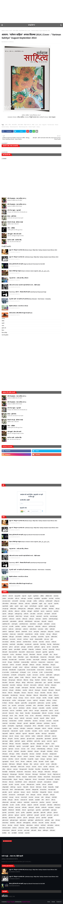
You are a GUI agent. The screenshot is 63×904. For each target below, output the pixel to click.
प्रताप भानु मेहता (21, 705)
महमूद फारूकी (5, 733)
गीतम (51, 654)
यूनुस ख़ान (32, 746)
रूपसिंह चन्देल (29, 761)
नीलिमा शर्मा (35, 695)
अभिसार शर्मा (37, 608)
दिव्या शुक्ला (50, 680)
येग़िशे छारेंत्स (38, 746)
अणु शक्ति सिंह (37, 598)
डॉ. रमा (29, 672)
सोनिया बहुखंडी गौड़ (26, 822)
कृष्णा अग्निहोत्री (17, 649)
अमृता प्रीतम (56, 611)
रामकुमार (36, 759)
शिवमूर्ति (56, 787)
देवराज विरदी (12, 685)
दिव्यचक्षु (31, 680)
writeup (7, 30)
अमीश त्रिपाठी (36, 611)
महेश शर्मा (11, 736)
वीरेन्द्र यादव (11, 782)
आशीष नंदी (4, 631)
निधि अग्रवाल (51, 690)
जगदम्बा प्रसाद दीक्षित (25, 662)
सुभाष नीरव (23, 815)
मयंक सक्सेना (34, 731)
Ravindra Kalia (50, 124)
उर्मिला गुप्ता (54, 634)
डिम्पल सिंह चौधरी (12, 669)
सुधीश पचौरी (43, 812)
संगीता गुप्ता (52, 794)
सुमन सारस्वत (49, 815)
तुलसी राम (11, 677)
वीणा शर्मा (35, 779)
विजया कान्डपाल (28, 771)
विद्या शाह (34, 771)
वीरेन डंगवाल (4, 782)
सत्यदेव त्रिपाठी (26, 802)
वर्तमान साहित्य (20, 124)
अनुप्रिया (11, 606)
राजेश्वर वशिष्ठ (23, 759)
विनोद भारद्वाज (35, 774)
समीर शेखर (23, 805)
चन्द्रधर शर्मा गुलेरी (51, 659)
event (40, 124)
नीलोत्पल (50, 695)
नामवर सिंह (25, 690)
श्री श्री (27, 794)
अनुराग (21, 606)
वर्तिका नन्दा (9, 769)
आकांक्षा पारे (50, 621)
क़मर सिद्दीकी (14, 833)
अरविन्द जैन (26, 613)
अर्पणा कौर (32, 616)
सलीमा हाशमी (31, 807)
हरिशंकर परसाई (42, 827)
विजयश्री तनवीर (20, 771)
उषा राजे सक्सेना (19, 636)
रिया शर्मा (12, 761)
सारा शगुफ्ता (57, 807)
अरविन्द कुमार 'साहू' (18, 613)
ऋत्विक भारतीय (54, 636)
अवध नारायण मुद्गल (53, 616)
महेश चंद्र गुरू (44, 733)
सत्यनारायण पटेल (34, 802)
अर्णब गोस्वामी (11, 616)
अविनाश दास (24, 618)
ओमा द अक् (46, 639)
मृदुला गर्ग (55, 741)
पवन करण (29, 700)
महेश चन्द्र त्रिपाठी (51, 733)
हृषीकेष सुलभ (45, 830)
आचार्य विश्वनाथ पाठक (23, 624)
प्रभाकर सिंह (48, 708)
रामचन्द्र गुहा (42, 759)
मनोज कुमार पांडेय (5, 731)
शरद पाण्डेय (17, 784)
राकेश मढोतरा (45, 754)
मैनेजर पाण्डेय (18, 743)
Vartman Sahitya (5, 126)
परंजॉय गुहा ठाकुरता (21, 700)
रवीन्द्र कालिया (14, 124)
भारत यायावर (48, 720)
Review (56, 124)
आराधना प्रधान (30, 626)
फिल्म (3, 330)
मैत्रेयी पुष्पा (11, 743)
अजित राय (17, 598)
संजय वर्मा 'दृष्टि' (24, 797)
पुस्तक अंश (4, 328)
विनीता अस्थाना (47, 771)
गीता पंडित (9, 657)
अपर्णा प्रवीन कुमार (33, 606)
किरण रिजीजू (42, 644)
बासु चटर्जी (42, 718)
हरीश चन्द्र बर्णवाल (50, 827)
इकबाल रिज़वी (24, 631)
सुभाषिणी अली (29, 815)
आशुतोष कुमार (11, 631)
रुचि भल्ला (22, 761)
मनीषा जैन (44, 728)
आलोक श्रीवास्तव (33, 629)
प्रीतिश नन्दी (44, 713)
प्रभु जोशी (25, 710)
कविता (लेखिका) (20, 644)
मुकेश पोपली (55, 738)
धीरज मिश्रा (47, 685)
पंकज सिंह (44, 697)
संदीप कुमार (10, 799)
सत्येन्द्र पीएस (42, 802)
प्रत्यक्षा (10, 708)
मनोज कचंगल (56, 728)
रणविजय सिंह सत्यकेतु (41, 748)
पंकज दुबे (15, 697)
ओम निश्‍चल (25, 639)
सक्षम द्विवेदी (37, 799)
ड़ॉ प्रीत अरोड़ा (4, 669)
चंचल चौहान (29, 659)
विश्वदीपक (40, 776)
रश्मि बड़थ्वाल (4, 754)
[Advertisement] (31, 11)
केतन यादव (45, 649)
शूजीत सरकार (16, 792)
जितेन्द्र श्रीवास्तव (46, 664)
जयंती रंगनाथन (34, 662)
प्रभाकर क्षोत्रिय (41, 708)
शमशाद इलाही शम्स (47, 782)
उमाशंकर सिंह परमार (29, 634)
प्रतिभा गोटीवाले (40, 705)
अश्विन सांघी (20, 621)
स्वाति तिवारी (43, 825)
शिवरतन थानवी (5, 789)
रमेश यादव (4, 751)
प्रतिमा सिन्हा (4, 708)
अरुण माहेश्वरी (47, 613)
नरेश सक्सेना (46, 687)
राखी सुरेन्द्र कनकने (53, 754)
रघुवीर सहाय (11, 748)
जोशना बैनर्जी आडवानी (6, 667)
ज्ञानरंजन (20, 667)
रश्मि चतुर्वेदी (43, 751)
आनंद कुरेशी (40, 624)
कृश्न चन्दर (48, 646)
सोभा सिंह (47, 822)
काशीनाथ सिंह (35, 644)
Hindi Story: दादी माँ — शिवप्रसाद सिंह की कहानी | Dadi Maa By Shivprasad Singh (27, 292)
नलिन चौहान (52, 687)
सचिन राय (53, 799)
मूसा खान (43, 741)
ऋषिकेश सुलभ (5, 639)
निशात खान (24, 692)
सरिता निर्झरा (49, 805)
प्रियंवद (17, 713)
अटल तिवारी (30, 598)
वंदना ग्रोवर (34, 766)
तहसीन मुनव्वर (56, 675)
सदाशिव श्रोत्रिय (5, 805)
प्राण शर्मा (56, 710)
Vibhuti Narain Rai (14, 126)
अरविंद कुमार (10, 613)
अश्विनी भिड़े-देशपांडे (28, 621)
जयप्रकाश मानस (50, 662)
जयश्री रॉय (12, 664)
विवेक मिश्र (18, 776)
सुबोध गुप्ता (17, 815)
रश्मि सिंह (18, 754)
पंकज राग (26, 697)
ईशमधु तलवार (50, 631)
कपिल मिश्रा (12, 641)
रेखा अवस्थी (41, 761)
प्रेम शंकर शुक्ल (5, 715)
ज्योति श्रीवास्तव (34, 667)
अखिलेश (42, 596)
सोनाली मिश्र (12, 822)
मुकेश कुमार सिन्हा (39, 738)
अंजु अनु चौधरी (17, 596)
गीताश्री (14, 657)
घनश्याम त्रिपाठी (22, 659)
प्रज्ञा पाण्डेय (14, 705)
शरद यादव (23, 784)
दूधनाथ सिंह (50, 682)
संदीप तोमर (17, 799)
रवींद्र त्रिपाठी (16, 751)
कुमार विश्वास (29, 646)
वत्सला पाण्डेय (51, 766)
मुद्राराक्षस (23, 741)
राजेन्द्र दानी (26, 756)
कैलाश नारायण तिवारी (13, 652)
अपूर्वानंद (46, 606)
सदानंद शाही (55, 802)
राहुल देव (55, 759)
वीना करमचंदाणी (42, 779)
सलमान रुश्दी (17, 807)
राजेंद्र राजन (19, 756)
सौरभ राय (4, 825)
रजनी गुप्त (33, 748)
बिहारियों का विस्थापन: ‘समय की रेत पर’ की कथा (18, 305)
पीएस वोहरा (11, 703)
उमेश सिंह (36, 634)
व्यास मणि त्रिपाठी (18, 782)
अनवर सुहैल (29, 601)
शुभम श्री (10, 792)
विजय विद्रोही (4, 771)
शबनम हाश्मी (39, 782)
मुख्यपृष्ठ (3, 30)
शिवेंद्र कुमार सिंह (35, 789)
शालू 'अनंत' (19, 787)
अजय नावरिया (10, 598)
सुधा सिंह (22, 812)
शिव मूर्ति (44, 787)
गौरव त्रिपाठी (4, 659)
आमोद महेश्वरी (46, 624)
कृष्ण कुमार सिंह (55, 646)
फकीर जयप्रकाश (38, 715)
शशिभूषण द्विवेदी (5, 787)
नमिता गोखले (32, 687)
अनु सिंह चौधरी (34, 603)
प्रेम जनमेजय (50, 713)
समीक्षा (33, 124)
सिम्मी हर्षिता (18, 810)
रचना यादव (23, 748)
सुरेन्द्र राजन (19, 817)
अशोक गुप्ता (31, 618)
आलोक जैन (4, 629)
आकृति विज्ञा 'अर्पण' (6, 624)
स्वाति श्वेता (57, 825)
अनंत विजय (57, 598)
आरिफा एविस (37, 626)
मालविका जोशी (40, 736)
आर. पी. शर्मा (4, 626)
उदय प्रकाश (57, 631)
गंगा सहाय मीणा (5, 654)
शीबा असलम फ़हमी (51, 789)
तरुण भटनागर (35, 675)
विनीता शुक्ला (54, 771)
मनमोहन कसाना (30, 728)
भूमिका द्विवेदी (32, 723)
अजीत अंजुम (23, 598)
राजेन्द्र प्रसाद (32, 756)
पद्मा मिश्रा (14, 700)
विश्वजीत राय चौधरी (32, 776)
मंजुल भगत (54, 723)
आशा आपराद (40, 629)
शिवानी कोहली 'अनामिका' (19, 789)
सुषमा (53, 820)
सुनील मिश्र (4, 815)
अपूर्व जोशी (40, 606)
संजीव (42, 797)
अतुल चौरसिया (44, 598)
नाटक (3, 325)
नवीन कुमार (11, 690)
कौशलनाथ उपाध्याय (30, 652)
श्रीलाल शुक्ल (33, 794)
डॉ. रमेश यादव (34, 672)
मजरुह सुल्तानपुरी (28, 726)
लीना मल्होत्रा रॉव (5, 766)
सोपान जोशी (41, 822)
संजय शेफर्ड (31, 797)
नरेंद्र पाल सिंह (39, 687)
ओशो (52, 639)
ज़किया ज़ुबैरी (25, 664)
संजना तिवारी (4, 797)
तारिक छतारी (4, 677)
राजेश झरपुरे (56, 756)
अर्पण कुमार (26, 616)
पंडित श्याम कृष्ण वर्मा (6, 700)
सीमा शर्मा (24, 810)
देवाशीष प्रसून (19, 685)
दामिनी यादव (52, 677)
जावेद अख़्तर (38, 664)
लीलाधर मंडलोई (13, 766)
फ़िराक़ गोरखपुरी (55, 715)
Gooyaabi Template (26, 901)
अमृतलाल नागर (49, 611)
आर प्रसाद (53, 624)
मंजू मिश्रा (4, 726)
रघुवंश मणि (4, 748)
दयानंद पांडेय (45, 677)
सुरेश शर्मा (25, 817)
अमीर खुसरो (29, 611)
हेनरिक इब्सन (52, 830)
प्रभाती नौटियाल (19, 710)
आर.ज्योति (11, 626)
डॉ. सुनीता (29, 675)
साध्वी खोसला (50, 807)
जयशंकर (56, 662)
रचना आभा (17, 748)
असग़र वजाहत (36, 621)
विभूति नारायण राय (27, 124)
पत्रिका (9, 124)
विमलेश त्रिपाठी (11, 776)
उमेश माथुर (48, 634)
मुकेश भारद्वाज (5, 741)
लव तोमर (47, 764)
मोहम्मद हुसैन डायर (40, 743)
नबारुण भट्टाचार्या (25, 687)
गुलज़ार (27, 657)
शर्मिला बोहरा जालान (30, 784)
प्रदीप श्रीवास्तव (21, 708)
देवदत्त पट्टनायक (57, 682)
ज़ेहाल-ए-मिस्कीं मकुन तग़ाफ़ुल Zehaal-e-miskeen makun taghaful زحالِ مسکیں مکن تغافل (29, 271)
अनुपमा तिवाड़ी (5, 606)
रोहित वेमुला (26, 764)
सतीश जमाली (12, 802)
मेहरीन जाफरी (4, 743)
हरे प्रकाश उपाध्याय (5, 830)
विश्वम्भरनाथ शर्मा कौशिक (7, 779)
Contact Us (59, 901)
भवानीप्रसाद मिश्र (28, 720)
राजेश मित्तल (10, 759)
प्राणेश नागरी (4, 713)
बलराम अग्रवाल (29, 718)
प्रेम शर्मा (11, 715)
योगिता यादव (45, 746)
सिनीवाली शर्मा (11, 810)
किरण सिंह (49, 644)
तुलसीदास (16, 677)
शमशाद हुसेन (55, 782)
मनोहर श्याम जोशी (14, 731)
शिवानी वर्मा (28, 789)
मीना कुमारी (10, 738)
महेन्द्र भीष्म (38, 733)
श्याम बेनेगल (4, 794)
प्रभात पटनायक (5, 710)
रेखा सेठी (46, 761)
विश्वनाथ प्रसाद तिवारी (56, 776)
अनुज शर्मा (50, 603)
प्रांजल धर (51, 710)
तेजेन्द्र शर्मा (34, 677)
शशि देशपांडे (50, 784)
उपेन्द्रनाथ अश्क (12, 634)
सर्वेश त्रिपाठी (11, 807)
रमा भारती (56, 748)
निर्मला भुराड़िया (17, 692)
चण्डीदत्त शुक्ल (43, 659)
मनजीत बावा (15, 728)
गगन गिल (12, 654)
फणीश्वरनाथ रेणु (46, 715)
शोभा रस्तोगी (56, 792)
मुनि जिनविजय (29, 741)
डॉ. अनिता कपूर (57, 669)
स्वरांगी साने (37, 825)
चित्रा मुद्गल (10, 662)
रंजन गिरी (51, 746)
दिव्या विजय (44, 680)
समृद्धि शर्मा (30, 805)
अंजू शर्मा (29, 596)
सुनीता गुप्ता (49, 812)
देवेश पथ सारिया (33, 685)
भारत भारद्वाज (41, 720)
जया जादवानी (18, 664)
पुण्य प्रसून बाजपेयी (32, 703)
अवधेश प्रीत (18, 618)
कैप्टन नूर (57, 649)
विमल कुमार (4, 776)
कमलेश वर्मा (54, 641)
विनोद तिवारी (21, 774)
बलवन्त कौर (36, 718)
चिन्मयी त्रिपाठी (16, 662)
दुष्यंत (45, 682)
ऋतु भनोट (47, 636)
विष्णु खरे (15, 779)
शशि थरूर (44, 784)
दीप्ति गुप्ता (18, 682)
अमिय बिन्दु (23, 611)
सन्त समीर (12, 805)
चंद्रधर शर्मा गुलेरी (36, 659)
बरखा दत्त (16, 718)
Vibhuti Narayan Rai (23, 126)
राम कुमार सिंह (30, 759)
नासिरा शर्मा (31, 690)
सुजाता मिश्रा (38, 810)
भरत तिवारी (20, 720)
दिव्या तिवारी (37, 680)
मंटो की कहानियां (5, 335)
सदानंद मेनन (48, 802)
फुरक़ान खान (4, 718)
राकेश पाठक (32, 754)
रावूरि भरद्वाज (49, 759)
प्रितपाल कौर (11, 713)
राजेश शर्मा (17, 759)
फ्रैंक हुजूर (10, 718)
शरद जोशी (11, 784)
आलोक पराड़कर (18, 629)
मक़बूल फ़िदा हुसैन (19, 726)
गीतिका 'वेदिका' (21, 657)
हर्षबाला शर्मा (13, 830)
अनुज (45, 603)
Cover (36, 124)
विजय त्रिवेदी (31, 769)
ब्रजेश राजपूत (4, 720)
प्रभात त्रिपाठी (55, 708)
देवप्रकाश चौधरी (5, 685)
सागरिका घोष (44, 807)
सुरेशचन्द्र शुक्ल (31, 817)
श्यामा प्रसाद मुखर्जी (20, 794)
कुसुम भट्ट (43, 646)
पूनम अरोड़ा (48, 703)
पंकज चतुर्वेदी (8, 697)
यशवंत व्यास (4, 746)
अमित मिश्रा (10, 611)
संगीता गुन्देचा (45, 794)
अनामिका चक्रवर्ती (49, 601)
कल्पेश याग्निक (5, 644)
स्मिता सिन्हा (22, 825)
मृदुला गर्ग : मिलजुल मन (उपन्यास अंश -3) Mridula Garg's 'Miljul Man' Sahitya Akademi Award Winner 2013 (33, 257)
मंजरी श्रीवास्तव (46, 723)
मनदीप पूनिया (22, 728)
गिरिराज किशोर (32, 654)
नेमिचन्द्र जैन (56, 695)
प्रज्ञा (9, 705)
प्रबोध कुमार (35, 708)
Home (48, 901)
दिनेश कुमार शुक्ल (12, 680)
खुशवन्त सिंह (51, 652)
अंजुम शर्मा (24, 596)
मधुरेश (10, 728)
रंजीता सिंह (57, 746)
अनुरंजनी (16, 606)
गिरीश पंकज (39, 654)
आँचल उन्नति (44, 621)
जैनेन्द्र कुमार (53, 664)
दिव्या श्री (55, 680)
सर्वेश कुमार (4, 807)
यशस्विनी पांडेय (11, 746)
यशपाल (53, 743)
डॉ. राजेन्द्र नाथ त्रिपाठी (48, 672)
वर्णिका (3, 769)
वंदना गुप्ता (28, 766)
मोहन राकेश (33, 743)
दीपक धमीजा (4, 682)
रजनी (28, 748)
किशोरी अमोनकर (56, 644)
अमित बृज (57, 608)
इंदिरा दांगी (18, 631)
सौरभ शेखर (10, 825)
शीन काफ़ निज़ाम (43, 789)
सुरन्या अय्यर (56, 815)
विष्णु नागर (21, 779)
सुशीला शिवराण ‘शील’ (39, 820)
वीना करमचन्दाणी (50, 779)
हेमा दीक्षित (4, 833)
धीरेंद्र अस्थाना (53, 685)
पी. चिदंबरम (4, 703)
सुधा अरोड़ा (4, 812)
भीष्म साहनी (19, 723)
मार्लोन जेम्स (28, 736)
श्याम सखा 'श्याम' (12, 794)
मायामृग (22, 736)
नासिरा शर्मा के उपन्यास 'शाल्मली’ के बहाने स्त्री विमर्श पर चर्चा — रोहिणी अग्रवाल (24, 285)
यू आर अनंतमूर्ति (25, 746)
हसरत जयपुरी (26, 830)
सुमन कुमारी (37, 815)
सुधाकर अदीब (36, 812)
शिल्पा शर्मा (32, 787)
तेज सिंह (21, 677)
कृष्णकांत (10, 649)
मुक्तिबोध (11, 741)
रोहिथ (31, 764)
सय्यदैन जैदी (36, 805)
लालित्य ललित (53, 764)
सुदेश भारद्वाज (53, 810)
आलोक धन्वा (11, 629)
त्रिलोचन (39, 677)
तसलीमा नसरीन (49, 675)
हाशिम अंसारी (33, 830)
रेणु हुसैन (52, 761)
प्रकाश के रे (4, 705)
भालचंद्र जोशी (55, 720)
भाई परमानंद (35, 720)
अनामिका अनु (41, 601)
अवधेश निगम (4, 618)
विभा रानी (49, 774)
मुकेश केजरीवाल (48, 738)
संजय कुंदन (11, 797)
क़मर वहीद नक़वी (28, 644)
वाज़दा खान (15, 769)
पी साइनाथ (55, 700)
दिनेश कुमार (4, 680)
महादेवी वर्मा (12, 733)
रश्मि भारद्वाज (11, 754)
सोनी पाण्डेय (34, 822)
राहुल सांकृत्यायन (5, 761)
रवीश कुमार (36, 751)
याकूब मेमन (18, 746)
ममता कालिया (27, 731)
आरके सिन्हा (17, 626)
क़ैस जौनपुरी (21, 833)
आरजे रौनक (24, 626)
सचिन (43, 799)
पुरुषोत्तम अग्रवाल (41, 703)
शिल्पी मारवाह (38, 787)
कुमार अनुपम (17, 646)
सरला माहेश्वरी (42, 805)
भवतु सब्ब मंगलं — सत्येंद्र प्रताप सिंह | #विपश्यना (18, 278)
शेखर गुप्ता (23, 792)
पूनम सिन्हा (54, 703)
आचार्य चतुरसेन (14, 624)
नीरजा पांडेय (49, 692)
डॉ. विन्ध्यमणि (13, 675)
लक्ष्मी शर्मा (42, 764)
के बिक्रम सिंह (31, 649)
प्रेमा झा (26, 715)
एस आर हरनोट (12, 639)
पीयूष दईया (17, 703)
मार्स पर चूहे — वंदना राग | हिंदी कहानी (12, 856)
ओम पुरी (31, 639)
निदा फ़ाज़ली (44, 690)
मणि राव (34, 726)
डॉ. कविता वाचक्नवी (14, 672)
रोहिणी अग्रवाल (12, 764)
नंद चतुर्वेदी (11, 687)
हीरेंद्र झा (39, 830)
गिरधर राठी (25, 654)
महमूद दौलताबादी (54, 731)
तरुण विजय (42, 675)
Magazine (44, 124)
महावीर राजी (18, 733)
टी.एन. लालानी (56, 667)
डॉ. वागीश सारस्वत (5, 675)
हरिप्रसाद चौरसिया (34, 827)
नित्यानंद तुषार (37, 690)
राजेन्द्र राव (50, 756)
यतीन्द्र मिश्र (47, 743)
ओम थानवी (19, 639)
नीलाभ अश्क (22, 695)
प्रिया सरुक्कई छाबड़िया (36, 713)
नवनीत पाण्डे (4, 690)
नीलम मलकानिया (5, 695)
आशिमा (46, 629)
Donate (53, 901)
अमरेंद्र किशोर (44, 608)
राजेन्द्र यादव (44, 756)
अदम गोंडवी (51, 598)
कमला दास (48, 641)
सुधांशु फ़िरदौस (29, 812)
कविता (3, 320)
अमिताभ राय (17, 611)
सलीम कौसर (24, 807)
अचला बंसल (56, 596)
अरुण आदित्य (32, 613)
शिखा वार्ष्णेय (25, 787)
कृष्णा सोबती (24, 649)
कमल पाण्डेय (41, 641)
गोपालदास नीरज (43, 657)
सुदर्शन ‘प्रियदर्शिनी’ (46, 810)
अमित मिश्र (4, 611)
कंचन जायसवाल (5, 641)
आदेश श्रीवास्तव (33, 624)
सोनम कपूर (58, 820)
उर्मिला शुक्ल (11, 636)
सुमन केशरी (43, 815)
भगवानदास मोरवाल (12, 720)
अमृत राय (42, 611)
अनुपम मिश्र (56, 603)
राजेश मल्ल (4, 759)
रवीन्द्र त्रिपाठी (30, 751)
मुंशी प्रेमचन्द (23, 738)
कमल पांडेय (35, 641)
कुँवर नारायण (4, 646)
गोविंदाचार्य (58, 657)
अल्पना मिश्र (46, 616)
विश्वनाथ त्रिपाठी (47, 776)
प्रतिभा (34, 705)
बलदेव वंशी (22, 718)
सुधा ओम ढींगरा (11, 812)
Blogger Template (10, 901)
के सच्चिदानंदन (38, 649)
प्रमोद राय (31, 710)
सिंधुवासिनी (4, 810)
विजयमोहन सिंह (12, 771)
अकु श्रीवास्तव (35, 596)
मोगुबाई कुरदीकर (25, 743)
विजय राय (52, 769)
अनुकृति (40, 603)
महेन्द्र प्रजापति (31, 733)
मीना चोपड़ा (16, 738)
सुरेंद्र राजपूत (4, 817)
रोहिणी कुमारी (19, 764)
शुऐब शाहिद (4, 792)
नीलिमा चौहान (28, 695)
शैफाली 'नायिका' (35, 792)
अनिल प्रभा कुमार (13, 603)
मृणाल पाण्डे (49, 741)
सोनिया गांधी (19, 822)
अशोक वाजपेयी (5, 621)
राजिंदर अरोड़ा (12, 756)
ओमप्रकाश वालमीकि (38, 639)
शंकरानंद (25, 782)
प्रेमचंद (16, 715)
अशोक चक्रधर (38, 618)
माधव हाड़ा (17, 736)
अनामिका (35, 601)
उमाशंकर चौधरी (20, 634)
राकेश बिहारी (38, 754)
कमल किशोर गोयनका (27, 641)
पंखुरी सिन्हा (57, 697)
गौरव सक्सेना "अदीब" (13, 659)
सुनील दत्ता (55, 812)
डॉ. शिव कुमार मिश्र (21, 675)
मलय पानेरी (46, 731)
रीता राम (17, 761)
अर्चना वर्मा (4, 616)
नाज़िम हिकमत (18, 690)
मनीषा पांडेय (50, 728)
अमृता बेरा (4, 613)
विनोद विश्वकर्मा (43, 774)
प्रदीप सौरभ (28, 708)
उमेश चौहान (42, 634)
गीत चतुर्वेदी (45, 654)
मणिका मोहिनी (40, 726)
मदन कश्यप (47, 726)
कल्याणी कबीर (12, 644)
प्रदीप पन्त (15, 708)
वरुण (57, 766)
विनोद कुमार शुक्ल (13, 774)
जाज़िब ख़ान (32, 664)
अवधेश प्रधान (11, 618)
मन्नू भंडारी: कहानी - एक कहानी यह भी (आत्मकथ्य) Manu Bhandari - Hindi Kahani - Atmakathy (30, 298)
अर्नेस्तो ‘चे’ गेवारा (19, 616)
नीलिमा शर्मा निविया (43, 695)
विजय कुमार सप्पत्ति (23, 769)
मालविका (33, 736)
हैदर (9, 833)
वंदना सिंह (45, 766)
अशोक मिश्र (45, 618)
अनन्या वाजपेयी (15, 601)
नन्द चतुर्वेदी (18, 687)
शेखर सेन (28, 792)
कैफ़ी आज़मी (4, 652)
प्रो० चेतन (31, 715)
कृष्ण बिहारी (4, 649)
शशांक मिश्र (38, 784)
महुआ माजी (24, 733)
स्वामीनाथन (14, 827)
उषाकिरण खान (26, 636)
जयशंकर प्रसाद (5, 664)
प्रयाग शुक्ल (37, 710)
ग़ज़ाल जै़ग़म (27, 833)
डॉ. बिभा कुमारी (23, 672)
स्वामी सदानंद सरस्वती (6, 827)
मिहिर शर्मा (4, 738)
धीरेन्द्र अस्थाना (5, 687)
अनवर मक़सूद (22, 601)
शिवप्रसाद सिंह (50, 787)
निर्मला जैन (10, 692)
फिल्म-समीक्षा (4, 332)
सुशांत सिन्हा (44, 817)
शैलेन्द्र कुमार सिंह (43, 792)
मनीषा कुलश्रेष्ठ (37, 728)
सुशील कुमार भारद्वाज (14, 820)
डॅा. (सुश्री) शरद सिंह (21, 669)
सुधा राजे (17, 812)
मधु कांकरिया (4, 728)
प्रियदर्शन (21, 713)
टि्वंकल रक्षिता (48, 667)
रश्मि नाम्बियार (49, 751)
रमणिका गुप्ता (49, 748)
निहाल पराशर (30, 692)
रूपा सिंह (35, 761)
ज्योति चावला (26, 667)
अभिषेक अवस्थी (13, 608)
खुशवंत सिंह (45, 652)
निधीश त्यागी (57, 690)
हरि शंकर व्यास (21, 827)
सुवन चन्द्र (38, 817)
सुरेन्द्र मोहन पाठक (12, 817)
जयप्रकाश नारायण (42, 662)
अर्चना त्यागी (54, 613)
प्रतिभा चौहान (47, 705)
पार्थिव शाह (49, 700)
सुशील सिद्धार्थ (30, 820)
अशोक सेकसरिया (13, 621)
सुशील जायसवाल (23, 820)
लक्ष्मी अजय (36, 764)
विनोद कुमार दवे (5, 774)
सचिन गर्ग (47, 799)
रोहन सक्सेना (4, 764)
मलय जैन (40, 731)
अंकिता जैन (4, 596)
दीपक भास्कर (11, 682)
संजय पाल (17, 797)
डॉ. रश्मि (40, 672)
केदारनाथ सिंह (51, 649)
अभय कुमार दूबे (5, 608)
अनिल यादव (21, 603)
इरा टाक (30, 631)
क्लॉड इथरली (38, 652)
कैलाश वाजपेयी (22, 652)
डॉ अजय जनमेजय (40, 669)
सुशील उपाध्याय (5, 820)
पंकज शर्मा (32, 697)
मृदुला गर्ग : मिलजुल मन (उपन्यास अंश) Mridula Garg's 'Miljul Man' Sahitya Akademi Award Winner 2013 (33, 250)
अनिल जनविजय (5, 603)
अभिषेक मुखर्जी (30, 608)
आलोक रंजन (25, 629)
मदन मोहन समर (54, 726)
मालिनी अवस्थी (47, 736)
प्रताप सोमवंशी (28, 705)
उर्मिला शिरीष (4, 636)
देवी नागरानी (26, 685)
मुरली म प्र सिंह (37, 741)
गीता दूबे (3, 657)
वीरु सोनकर (57, 779)
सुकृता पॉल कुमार (31, 810)
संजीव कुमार (48, 797)
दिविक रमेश (26, 680)
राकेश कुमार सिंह (25, 754)
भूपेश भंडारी (26, 723)
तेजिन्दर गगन (27, 677)
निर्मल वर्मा (4, 692)
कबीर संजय (19, 641)
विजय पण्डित (37, 769)
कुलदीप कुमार (37, 646)
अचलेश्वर (4, 598)
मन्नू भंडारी (21, 731)
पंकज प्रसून (21, 697)
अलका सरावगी (39, 616)
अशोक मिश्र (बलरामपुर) (53, 618)
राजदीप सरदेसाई (5, 756)
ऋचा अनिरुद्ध (33, 636)
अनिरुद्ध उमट (56, 601)
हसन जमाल (20, 830)
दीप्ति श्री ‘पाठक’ (30, 682)
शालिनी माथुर (12, 787)
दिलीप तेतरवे (19, 680)
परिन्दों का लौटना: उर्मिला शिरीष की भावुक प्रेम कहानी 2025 (20, 312)
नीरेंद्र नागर (55, 692)
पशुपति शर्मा (35, 700)
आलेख (6, 124)
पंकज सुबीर (50, 697)
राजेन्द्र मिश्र (38, 756)
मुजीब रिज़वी (17, 741)
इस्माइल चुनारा (43, 631)
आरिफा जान (44, 626)
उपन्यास (3, 318)
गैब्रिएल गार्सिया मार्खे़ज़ (34, 657)
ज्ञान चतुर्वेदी (15, 667)
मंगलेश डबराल (39, 723)
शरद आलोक (4, 784)
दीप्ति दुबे (23, 682)
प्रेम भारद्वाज (57, 713)
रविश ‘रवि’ (10, 751)
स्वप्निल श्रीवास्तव (29, 825)
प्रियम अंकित (27, 713)
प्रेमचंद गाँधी (21, 715)
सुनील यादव (10, 815)
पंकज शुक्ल (38, 697)
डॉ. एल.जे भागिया (5, 672)
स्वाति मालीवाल (50, 825)
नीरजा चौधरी (42, 692)
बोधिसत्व (47, 718)
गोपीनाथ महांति (51, 657)
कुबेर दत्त (10, 646)
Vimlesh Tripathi (31, 126)
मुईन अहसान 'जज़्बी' (30, 738)
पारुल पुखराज (42, 700)
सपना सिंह (17, 805)
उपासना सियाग (5, 634)
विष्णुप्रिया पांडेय (28, 779)
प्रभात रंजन (12, 710)
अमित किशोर (51, 608)
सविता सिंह (37, 807)
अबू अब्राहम (52, 606)
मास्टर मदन (54, 736)
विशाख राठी (24, 776)
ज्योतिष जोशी (41, 667)
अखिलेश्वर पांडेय (49, 596)
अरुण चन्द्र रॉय (39, 613)
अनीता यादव (27, 603)
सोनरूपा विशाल (5, 822)
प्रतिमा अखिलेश (55, 705)
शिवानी (11, 789)
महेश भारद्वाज (4, 736)
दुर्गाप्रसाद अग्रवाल (38, 682)
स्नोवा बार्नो (16, 825)
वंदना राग (40, 766)
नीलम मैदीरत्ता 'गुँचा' (14, 695)
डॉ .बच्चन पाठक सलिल (31, 669)
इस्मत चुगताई (36, 631)
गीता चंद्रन (55, 654)
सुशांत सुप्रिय (50, 817)
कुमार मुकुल (23, 646)
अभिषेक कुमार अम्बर (22, 608)
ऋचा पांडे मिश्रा (41, 636)
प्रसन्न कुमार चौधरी (44, 710)
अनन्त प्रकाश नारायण (6, 601)
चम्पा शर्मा (4, 662)
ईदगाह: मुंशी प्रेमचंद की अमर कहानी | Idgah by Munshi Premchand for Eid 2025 (27, 264)
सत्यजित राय (19, 802)
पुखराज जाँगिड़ (24, 703)
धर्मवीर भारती (40, 685)
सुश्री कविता (47, 820)
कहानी (3, 323)
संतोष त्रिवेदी (54, 797)
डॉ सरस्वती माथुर (49, 669)
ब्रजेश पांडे (53, 718)
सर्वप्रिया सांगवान (57, 805)
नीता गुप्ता (36, 692)
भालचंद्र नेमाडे (4, 723)
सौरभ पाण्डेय (53, 822)
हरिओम (27, 827)
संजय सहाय (37, 797)
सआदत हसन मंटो (24, 799)
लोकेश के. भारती (21, 766)
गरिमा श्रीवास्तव (18, 654)
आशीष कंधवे (52, 629)
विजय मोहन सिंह (45, 769)
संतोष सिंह (4, 799)
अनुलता (26, 606)
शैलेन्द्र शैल (50, 792)
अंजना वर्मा (11, 596)
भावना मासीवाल (12, 723)
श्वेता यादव (39, 794)
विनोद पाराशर (28, 774)
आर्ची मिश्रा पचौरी (52, 626)
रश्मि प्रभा (56, 751)
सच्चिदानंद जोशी (5, 802)
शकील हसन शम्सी (32, 782)
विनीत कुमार (40, 771)
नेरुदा (3, 697)
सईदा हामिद (31, 799)
